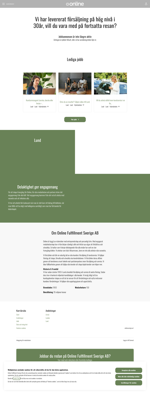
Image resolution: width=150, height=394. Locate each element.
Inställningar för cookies (129, 383)
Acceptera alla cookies (129, 370)
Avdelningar (19, 318)
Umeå (47, 314)
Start (17, 314)
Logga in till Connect (128, 340)
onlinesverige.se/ (129, 328)
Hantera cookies (21, 328)
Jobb (17, 321)
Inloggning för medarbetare (23, 340)
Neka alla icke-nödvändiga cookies (128, 376)
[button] (146, 4)
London (48, 318)
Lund (47, 321)
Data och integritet (21, 324)
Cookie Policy (16, 378)
